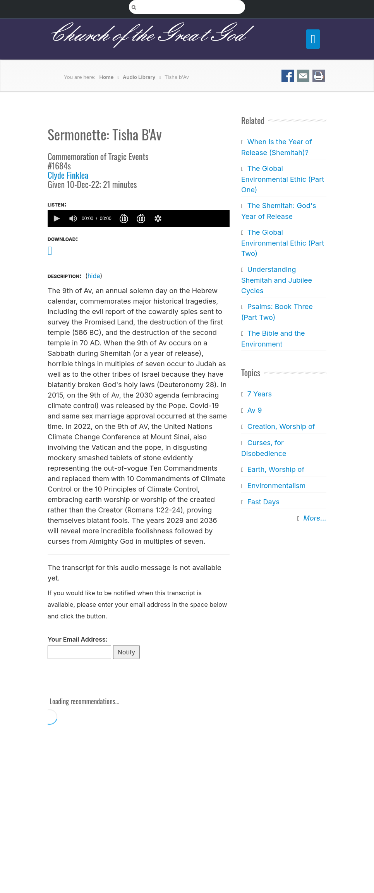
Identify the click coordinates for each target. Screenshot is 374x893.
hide (93, 276)
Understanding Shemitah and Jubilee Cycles (276, 280)
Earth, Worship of (275, 469)
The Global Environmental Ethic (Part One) (282, 179)
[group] (73, 218)
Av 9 (254, 410)
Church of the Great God (146, 35)
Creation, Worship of (281, 426)
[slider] (197, 218)
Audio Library (139, 77)
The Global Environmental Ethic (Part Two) (282, 243)
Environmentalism (276, 486)
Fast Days (263, 502)
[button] (56, 218)
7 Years (259, 394)
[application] (139, 218)
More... (315, 518)
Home (107, 77)
